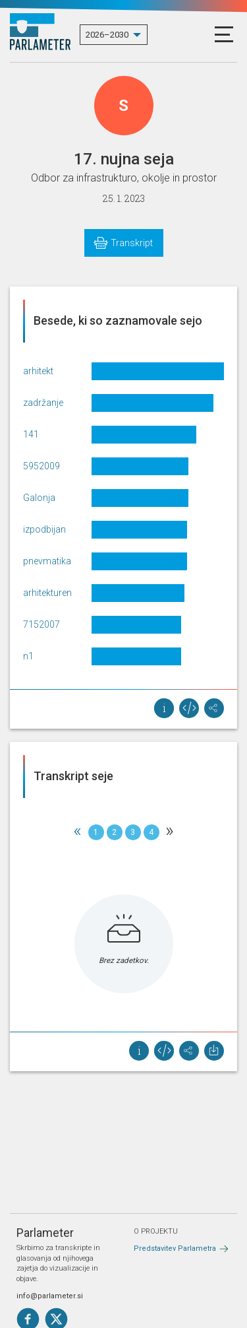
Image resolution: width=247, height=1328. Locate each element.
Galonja (39, 497)
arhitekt (38, 371)
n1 (28, 656)
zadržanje (43, 402)
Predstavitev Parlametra (175, 1248)
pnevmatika (47, 561)
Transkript (132, 243)
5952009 (41, 466)
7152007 (41, 624)
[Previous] (78, 832)
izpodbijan (44, 529)
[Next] (170, 832)
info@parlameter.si (49, 1296)
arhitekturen (47, 592)
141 (31, 434)
